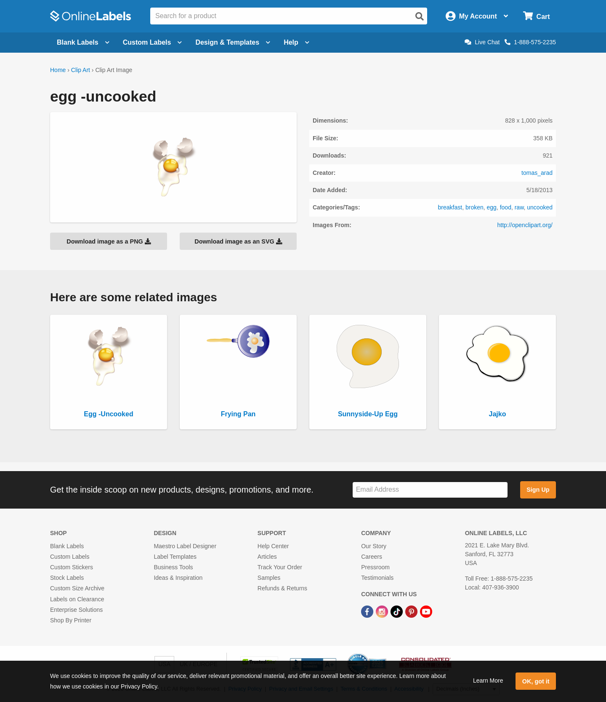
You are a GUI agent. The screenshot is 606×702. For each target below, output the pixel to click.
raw (519, 207)
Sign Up (537, 489)
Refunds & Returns (282, 588)
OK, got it (536, 681)
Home (58, 70)
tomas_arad (537, 172)
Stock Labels (67, 577)
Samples (269, 577)
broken (474, 207)
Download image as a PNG (108, 241)
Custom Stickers (71, 567)
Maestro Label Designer (185, 546)
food (505, 207)
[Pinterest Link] (412, 611)
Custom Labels (69, 556)
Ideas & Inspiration (178, 577)
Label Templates (175, 556)
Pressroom (375, 567)
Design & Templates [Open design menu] (232, 42)
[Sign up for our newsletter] (430, 490)
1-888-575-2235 (530, 42)
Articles (267, 556)
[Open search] (419, 16)
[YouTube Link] (426, 611)
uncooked (540, 207)
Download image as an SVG (238, 241)
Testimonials (377, 577)
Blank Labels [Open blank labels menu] (83, 42)
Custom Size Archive (77, 588)
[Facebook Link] (368, 611)
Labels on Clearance (77, 599)
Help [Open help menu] (296, 42)
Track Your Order (280, 567)
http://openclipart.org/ (525, 225)
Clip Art (80, 70)
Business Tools (173, 567)
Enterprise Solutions (76, 609)
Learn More (488, 680)
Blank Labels (67, 546)
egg (492, 207)
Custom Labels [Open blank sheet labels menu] (152, 42)
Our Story (373, 546)
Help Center (273, 546)
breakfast (450, 207)
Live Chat (482, 42)
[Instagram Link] (383, 611)
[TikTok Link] (397, 611)
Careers (371, 556)
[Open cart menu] (536, 16)
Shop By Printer (70, 620)
